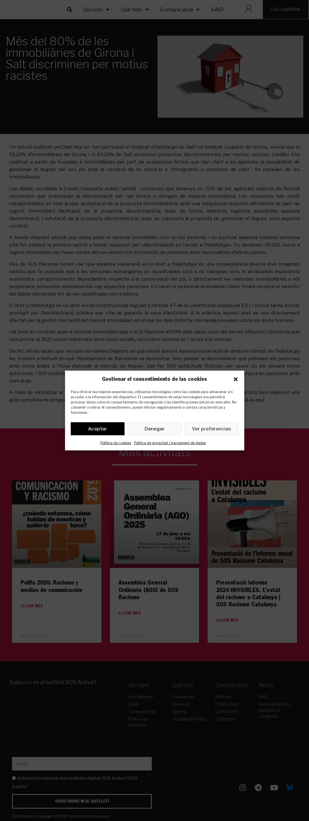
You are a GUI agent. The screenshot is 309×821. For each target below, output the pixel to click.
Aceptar (97, 429)
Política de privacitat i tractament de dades (170, 444)
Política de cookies (116, 444)
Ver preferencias (211, 429)
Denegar (154, 429)
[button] (236, 379)
